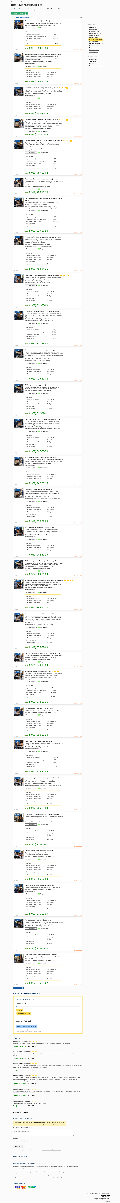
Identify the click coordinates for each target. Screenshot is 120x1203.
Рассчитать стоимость (18, 13)
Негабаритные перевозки (96, 66)
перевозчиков (37, 1031)
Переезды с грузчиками (95, 39)
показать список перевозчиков (26, 1026)
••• (27, 13)
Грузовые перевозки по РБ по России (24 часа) (41, 614)
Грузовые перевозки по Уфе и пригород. (39, 885)
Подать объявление (20, 1156)
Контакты (108, 1201)
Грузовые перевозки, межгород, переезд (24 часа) (42, 350)
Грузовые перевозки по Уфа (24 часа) (38, 920)
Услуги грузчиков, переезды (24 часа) (43, 671)
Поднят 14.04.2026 (78, 193)
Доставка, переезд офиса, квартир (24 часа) (40, 527)
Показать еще (17, 988)
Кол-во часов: (19, 1003)
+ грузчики (19, 1010)
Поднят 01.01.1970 (78, 736)
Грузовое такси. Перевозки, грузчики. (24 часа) (44, 120)
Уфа (16, 49)
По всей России (93, 27)
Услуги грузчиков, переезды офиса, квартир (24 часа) (44, 580)
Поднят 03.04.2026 (78, 115)
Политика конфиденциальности (103, 1199)
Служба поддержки (105, 1195)
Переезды (92, 63)
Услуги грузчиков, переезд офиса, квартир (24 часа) (43, 54)
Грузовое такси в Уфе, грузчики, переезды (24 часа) (43, 419)
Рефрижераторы (93, 52)
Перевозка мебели (94, 37)
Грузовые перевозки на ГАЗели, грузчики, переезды (44, 141)
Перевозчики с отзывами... (21, 1112)
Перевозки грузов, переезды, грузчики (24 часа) (44, 275)
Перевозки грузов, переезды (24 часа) (38, 489)
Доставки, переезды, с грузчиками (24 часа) (40, 457)
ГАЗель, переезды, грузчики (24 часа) (38, 385)
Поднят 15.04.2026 (78, 83)
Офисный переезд (94, 31)
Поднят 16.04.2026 (78, 174)
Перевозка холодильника (96, 43)
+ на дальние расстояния (23, 1013)
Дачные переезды (94, 35)
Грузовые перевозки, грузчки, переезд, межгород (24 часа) (43, 199)
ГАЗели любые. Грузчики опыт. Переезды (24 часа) (43, 237)
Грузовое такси (93, 59)
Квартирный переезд (95, 33)
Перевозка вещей (94, 41)
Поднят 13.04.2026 (78, 880)
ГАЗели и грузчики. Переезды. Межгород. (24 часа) (43, 561)
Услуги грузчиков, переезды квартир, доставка (44, 88)
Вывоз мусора (93, 29)
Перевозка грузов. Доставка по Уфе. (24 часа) (41, 954)
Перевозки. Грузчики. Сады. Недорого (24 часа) (41, 179)
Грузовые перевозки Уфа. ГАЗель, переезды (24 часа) (44, 653)
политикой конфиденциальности (51, 1150)
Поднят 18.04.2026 (78, 49)
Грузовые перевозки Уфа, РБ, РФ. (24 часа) (40, 21)
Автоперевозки (93, 61)
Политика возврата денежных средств (102, 1198)
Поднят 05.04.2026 (78, 950)
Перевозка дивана (94, 45)
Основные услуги (30, 27)
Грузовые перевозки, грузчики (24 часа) (39, 708)
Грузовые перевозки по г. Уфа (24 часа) (39, 850)
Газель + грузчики (94, 50)
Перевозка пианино (94, 48)
